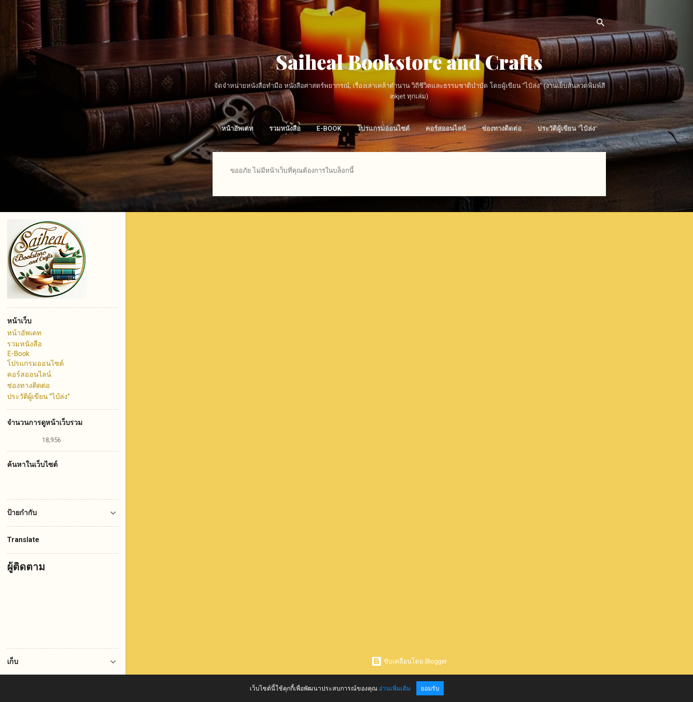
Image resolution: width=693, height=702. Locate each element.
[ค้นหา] (600, 24)
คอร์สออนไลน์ (446, 129)
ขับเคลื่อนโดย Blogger (409, 661)
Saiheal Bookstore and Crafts (409, 62)
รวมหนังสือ (285, 129)
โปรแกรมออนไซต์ (383, 129)
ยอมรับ (430, 688)
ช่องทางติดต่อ (502, 129)
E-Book (328, 129)
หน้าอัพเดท (237, 129)
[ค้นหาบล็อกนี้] (62, 481)
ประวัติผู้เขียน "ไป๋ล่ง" (567, 129)
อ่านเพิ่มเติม (395, 688)
